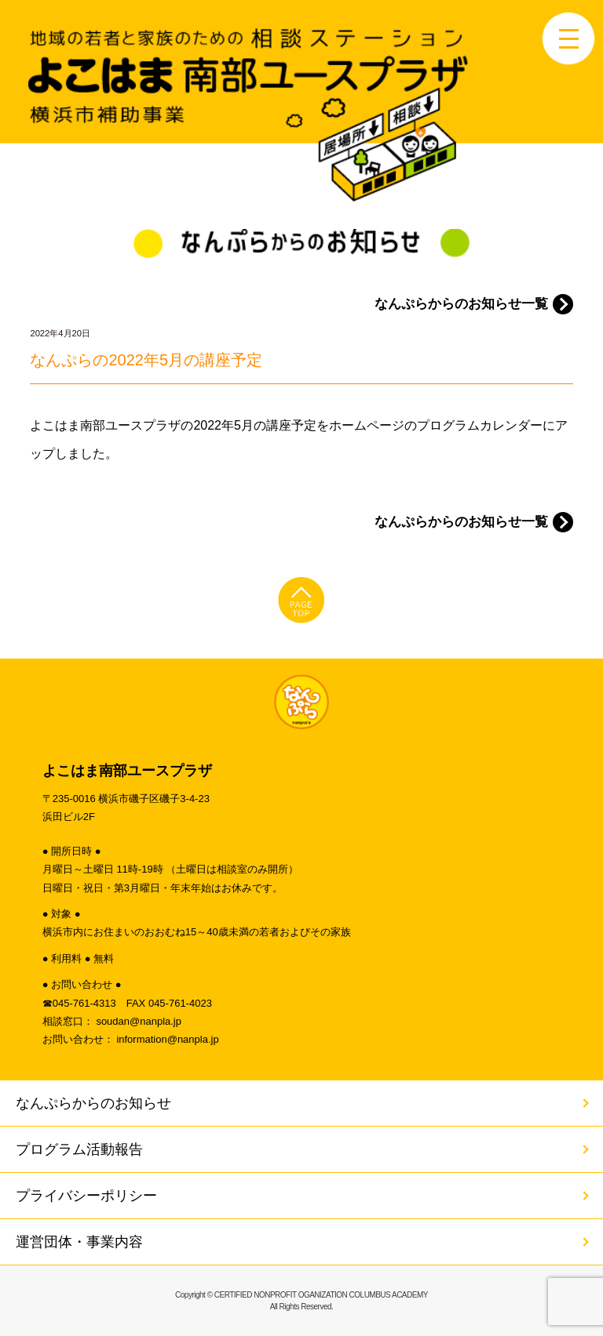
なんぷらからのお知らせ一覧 (461, 303)
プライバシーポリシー (86, 1196)
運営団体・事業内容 (79, 1242)
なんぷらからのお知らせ (93, 1103)
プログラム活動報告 (79, 1149)
